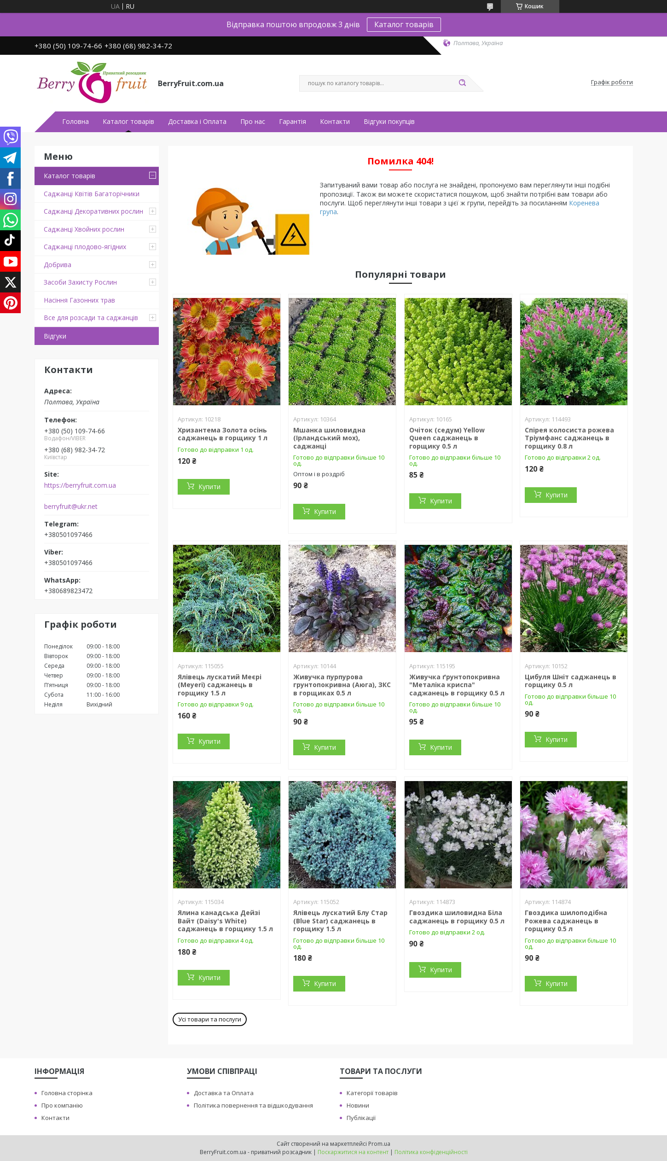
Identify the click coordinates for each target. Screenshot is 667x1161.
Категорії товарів (372, 1093)
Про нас (252, 121)
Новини (358, 1105)
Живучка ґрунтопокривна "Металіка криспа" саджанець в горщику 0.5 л (457, 684)
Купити (209, 486)
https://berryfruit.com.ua (80, 485)
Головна (75, 121)
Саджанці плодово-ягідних (85, 246)
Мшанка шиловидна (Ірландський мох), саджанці (329, 438)
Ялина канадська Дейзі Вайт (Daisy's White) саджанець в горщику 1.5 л (225, 920)
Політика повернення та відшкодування (253, 1105)
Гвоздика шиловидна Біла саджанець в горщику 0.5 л (457, 916)
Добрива (57, 264)
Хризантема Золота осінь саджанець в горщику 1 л (222, 434)
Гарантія (292, 121)
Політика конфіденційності (431, 1152)
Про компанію (62, 1105)
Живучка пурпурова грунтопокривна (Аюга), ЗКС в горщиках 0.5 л (342, 684)
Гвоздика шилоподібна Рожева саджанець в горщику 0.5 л (566, 920)
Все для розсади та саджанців (91, 317)
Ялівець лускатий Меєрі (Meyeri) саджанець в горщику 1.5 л (219, 684)
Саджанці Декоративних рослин (93, 211)
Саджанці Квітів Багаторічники (91, 193)
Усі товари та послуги (209, 1019)
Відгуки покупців (389, 121)
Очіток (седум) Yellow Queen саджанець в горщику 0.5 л (447, 438)
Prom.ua (379, 1144)
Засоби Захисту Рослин (80, 282)
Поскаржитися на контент (353, 1152)
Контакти (335, 121)
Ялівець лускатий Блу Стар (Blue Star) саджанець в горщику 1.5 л (340, 920)
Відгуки (55, 336)
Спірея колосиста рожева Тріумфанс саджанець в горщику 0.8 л (569, 438)
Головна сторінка (67, 1093)
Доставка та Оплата (224, 1093)
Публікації (361, 1118)
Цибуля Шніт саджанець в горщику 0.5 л (570, 680)
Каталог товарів (404, 24)
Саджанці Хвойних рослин (84, 229)
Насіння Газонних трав (79, 300)
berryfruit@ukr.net (71, 506)
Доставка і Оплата (197, 121)
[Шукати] (462, 83)
